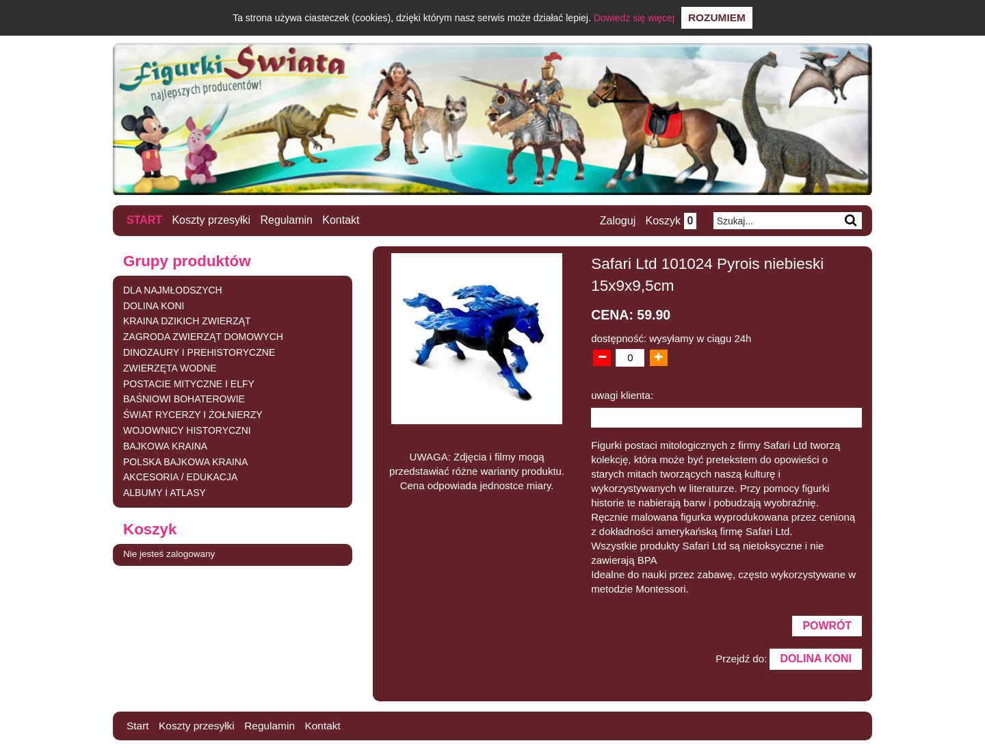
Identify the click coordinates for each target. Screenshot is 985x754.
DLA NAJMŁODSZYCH (172, 290)
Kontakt (341, 220)
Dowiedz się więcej (634, 17)
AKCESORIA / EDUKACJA (180, 476)
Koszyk (670, 220)
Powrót (826, 627)
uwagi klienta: (622, 394)
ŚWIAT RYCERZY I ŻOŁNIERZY (193, 414)
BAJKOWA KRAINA (165, 446)
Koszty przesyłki (211, 220)
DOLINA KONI (153, 305)
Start (144, 220)
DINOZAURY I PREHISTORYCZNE (199, 352)
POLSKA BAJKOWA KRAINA (185, 461)
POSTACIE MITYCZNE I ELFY (188, 383)
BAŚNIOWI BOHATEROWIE (184, 398)
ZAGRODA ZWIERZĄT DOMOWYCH (203, 336)
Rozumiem (717, 17)
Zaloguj (616, 220)
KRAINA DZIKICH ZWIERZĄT (187, 320)
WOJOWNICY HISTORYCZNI (187, 430)
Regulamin (287, 220)
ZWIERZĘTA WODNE (170, 368)
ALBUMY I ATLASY (164, 492)
